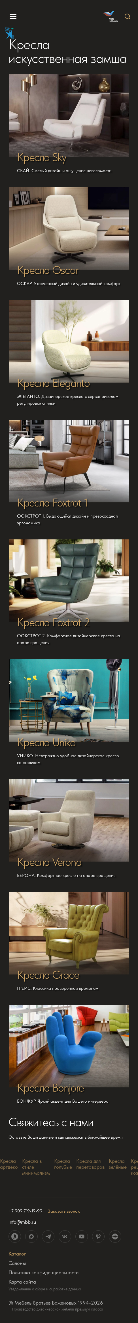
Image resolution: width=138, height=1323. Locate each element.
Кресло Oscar (47, 270)
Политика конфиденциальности (44, 1272)
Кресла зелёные (118, 1164)
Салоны (17, 1263)
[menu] (10, 16)
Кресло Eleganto (53, 383)
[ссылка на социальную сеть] (14, 1236)
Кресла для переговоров (90, 1164)
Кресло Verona (49, 862)
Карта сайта (22, 1282)
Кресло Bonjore (50, 1087)
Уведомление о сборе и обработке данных (45, 1289)
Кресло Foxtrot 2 (53, 622)
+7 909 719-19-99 (25, 1211)
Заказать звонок (64, 1211)
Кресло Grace (48, 974)
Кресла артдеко (9, 1164)
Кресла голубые (63, 1164)
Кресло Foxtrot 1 (52, 502)
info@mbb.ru (22, 1222)
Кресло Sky (41, 157)
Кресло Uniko (46, 742)
